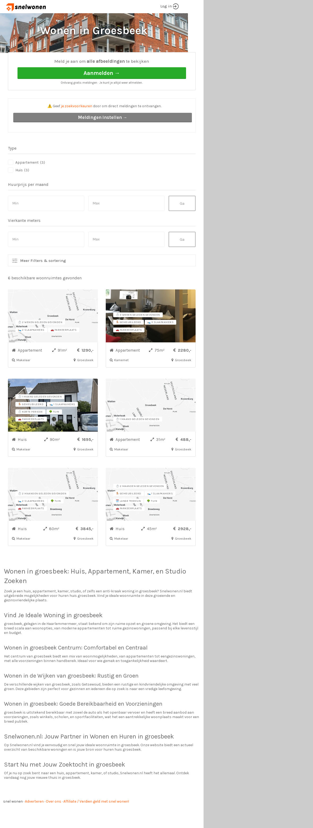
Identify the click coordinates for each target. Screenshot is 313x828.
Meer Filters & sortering (43, 280)
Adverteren (34, 821)
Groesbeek (61, 61)
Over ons (53, 821)
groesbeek (51, 591)
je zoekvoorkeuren (76, 126)
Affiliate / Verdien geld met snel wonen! (96, 821)
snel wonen (13, 821)
